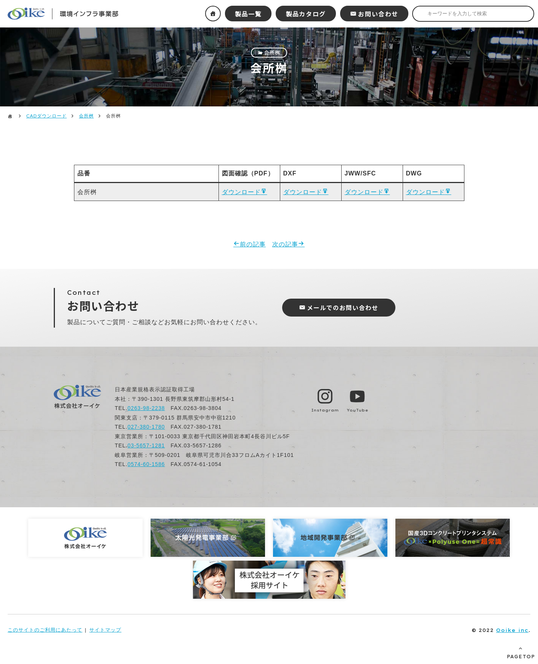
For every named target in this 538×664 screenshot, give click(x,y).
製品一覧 (248, 13)
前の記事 (253, 245)
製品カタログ (306, 13)
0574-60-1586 (146, 465)
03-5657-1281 (146, 447)
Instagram (325, 410)
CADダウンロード (46, 116)
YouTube (358, 410)
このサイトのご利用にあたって (45, 630)
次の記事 (285, 245)
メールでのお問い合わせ (344, 308)
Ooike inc (512, 631)
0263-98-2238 (146, 409)
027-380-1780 (146, 428)
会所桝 (272, 52)
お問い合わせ (378, 13)
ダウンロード (241, 192)
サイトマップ (105, 630)
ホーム (213, 13)
